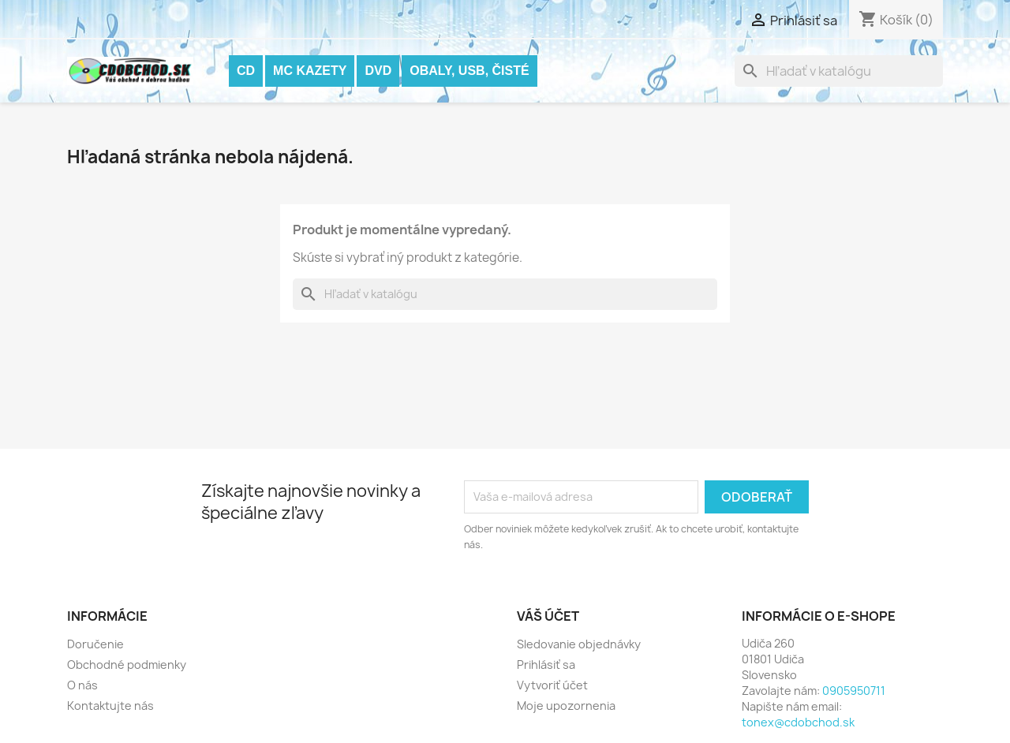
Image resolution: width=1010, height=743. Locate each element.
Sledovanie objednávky (579, 644)
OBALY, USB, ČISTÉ (469, 70)
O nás (82, 685)
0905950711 (853, 690)
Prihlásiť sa (546, 664)
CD (246, 70)
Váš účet (548, 616)
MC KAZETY (309, 70)
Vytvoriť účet (552, 685)
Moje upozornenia (566, 705)
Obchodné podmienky (126, 664)
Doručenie (95, 644)
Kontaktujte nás (110, 705)
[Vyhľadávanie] (839, 71)
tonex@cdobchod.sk (798, 722)
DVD (378, 70)
